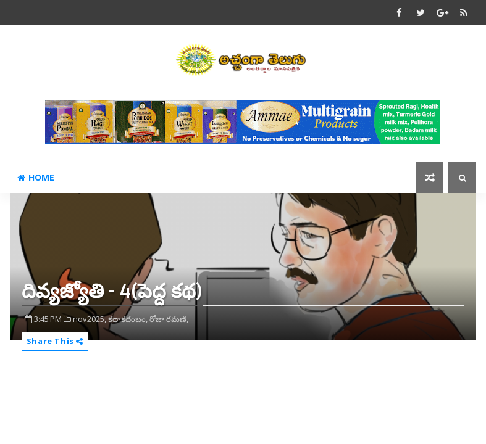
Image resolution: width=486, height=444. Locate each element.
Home (35, 177)
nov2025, (89, 318)
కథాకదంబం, (128, 318)
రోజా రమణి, (168, 318)
